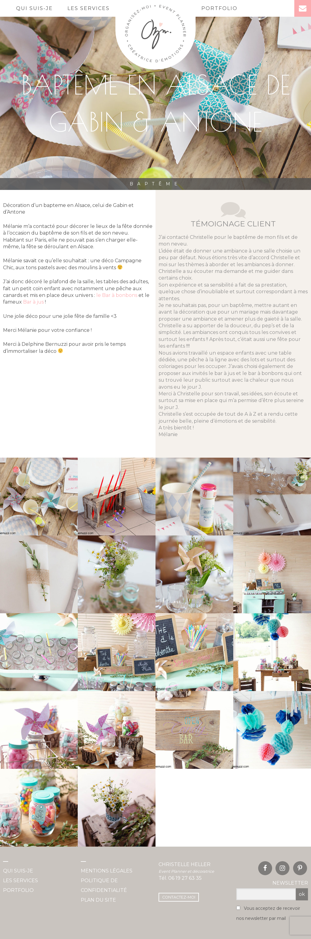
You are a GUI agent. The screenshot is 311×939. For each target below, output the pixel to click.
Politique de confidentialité (104, 885)
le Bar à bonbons (116, 295)
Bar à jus (33, 302)
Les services (88, 8)
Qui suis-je (34, 8)
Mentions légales (106, 871)
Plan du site (98, 900)
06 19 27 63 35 (185, 878)
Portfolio (219, 8)
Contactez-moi (178, 897)
